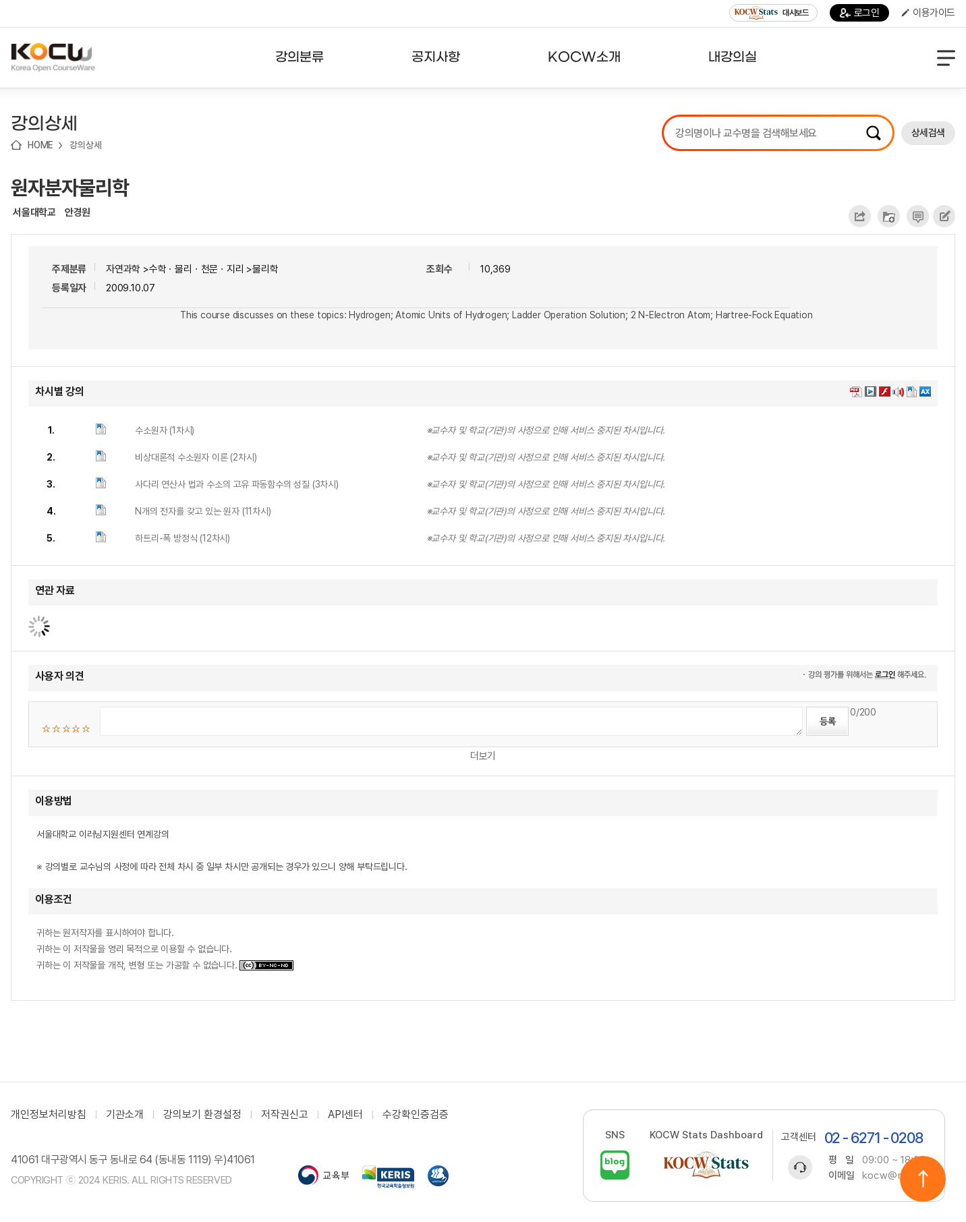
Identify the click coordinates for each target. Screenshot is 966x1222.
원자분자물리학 (70, 187)
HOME (40, 145)
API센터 (345, 1114)
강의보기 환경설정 (202, 1114)
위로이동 (923, 1179)
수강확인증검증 (415, 1114)
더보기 (483, 756)
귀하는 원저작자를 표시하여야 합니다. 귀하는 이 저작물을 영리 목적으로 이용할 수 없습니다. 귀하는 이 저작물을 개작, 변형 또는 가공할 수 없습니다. (164, 948)
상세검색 (928, 133)
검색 (873, 132)
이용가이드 (928, 13)
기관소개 (125, 1114)
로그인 (860, 13)
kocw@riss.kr (895, 1175)
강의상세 (85, 145)
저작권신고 (284, 1114)
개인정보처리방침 (48, 1114)
